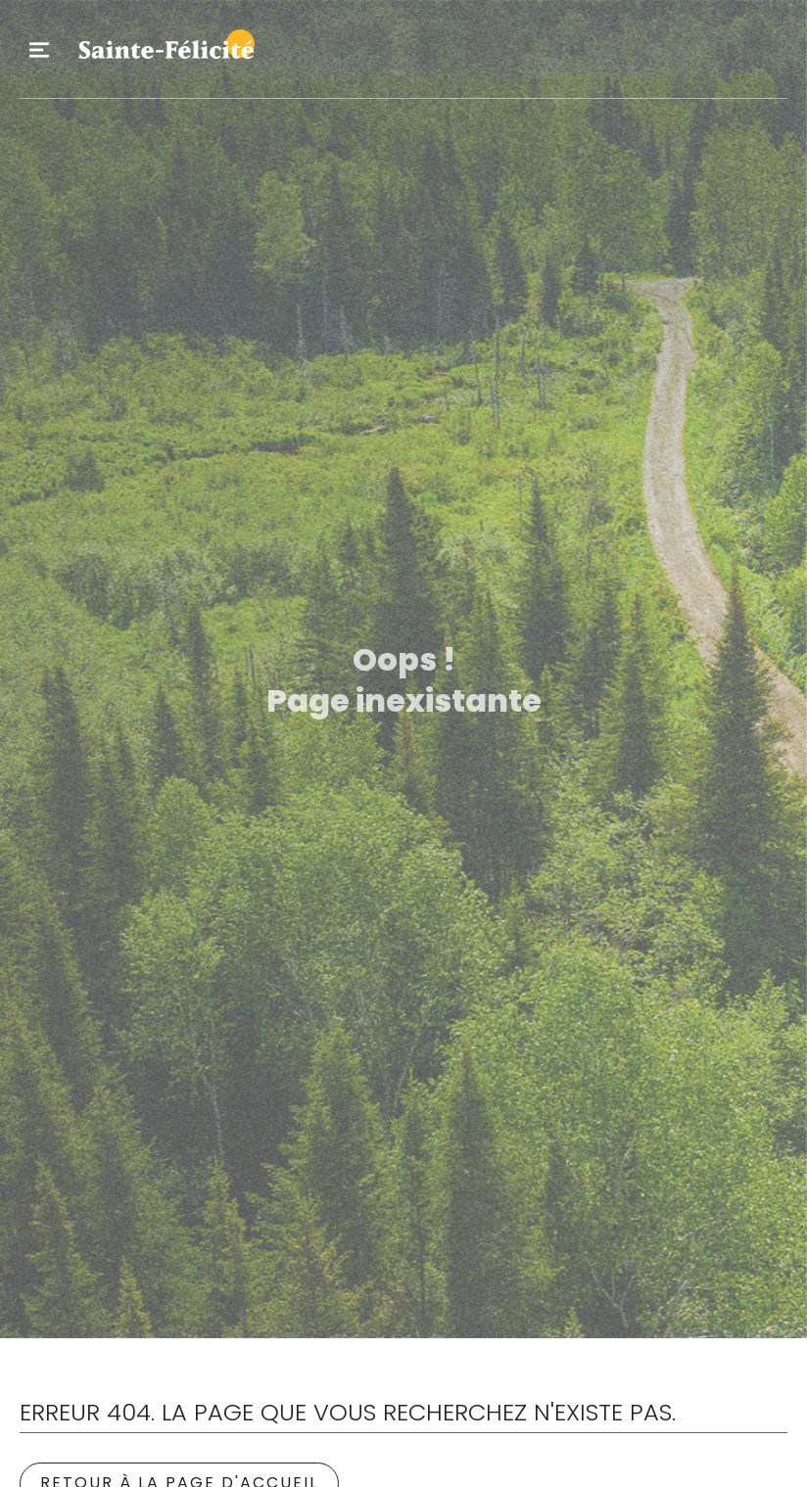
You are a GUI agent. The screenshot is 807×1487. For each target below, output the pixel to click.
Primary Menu (39, 50)
